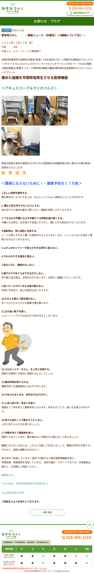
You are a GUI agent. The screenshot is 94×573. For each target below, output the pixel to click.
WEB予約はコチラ (80, 13)
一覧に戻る (47, 512)
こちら (44, 568)
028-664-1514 (80, 8)
